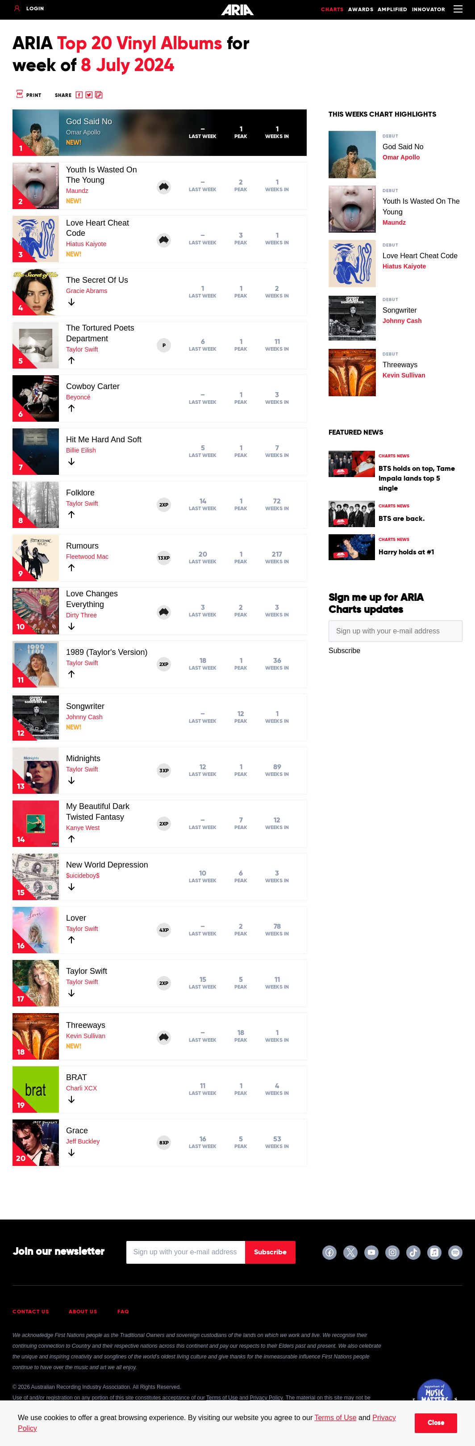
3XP (164, 771)
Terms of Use (335, 1417)
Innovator (428, 10)
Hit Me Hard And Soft (104, 439)
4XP (164, 930)
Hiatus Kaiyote (86, 243)
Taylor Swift (82, 349)
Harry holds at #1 (406, 552)
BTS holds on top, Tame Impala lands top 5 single (417, 478)
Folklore (80, 492)
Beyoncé (78, 397)
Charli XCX (81, 1088)
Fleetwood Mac (87, 556)
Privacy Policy (266, 1398)
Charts (332, 10)
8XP (164, 1143)
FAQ (123, 1312)
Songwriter (85, 706)
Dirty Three (81, 615)
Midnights (83, 758)
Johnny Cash (84, 717)
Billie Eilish (81, 450)
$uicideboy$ (83, 875)
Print (28, 95)
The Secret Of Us (97, 280)
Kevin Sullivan (85, 1035)
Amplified (393, 10)
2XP (163, 505)
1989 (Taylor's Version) (107, 652)
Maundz (77, 190)
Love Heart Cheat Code (420, 256)
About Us (83, 1312)
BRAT (76, 1077)
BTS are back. (402, 519)
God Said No (89, 121)
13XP (164, 558)
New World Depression (107, 864)
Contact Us (30, 1312)
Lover (76, 918)
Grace (77, 1130)
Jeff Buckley (83, 1141)
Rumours (82, 545)
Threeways (85, 1025)
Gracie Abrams (87, 290)
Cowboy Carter (93, 386)
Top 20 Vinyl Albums (139, 44)
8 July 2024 (127, 66)
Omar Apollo (83, 132)
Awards (361, 10)
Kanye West (83, 827)
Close (436, 1423)
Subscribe (270, 1252)
